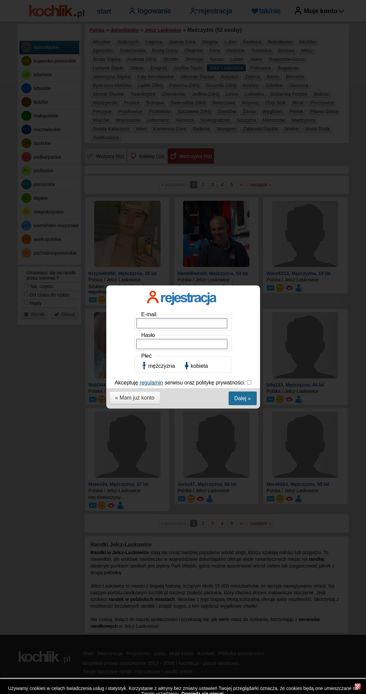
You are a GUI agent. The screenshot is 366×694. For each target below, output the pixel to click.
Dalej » (242, 183)
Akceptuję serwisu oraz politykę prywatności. (181, 167)
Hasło (148, 120)
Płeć (146, 141)
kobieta (199, 151)
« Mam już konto (134, 182)
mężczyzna (161, 151)
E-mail (148, 99)
